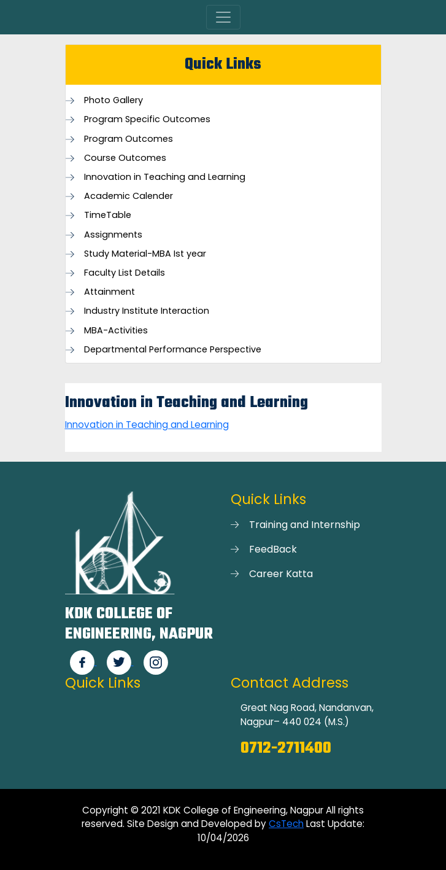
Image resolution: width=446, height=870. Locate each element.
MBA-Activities (116, 330)
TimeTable (107, 215)
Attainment (109, 292)
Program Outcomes (128, 139)
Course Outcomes (125, 158)
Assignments (113, 235)
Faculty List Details (124, 273)
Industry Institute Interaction (146, 311)
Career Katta (281, 574)
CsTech (286, 823)
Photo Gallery (113, 100)
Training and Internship (304, 525)
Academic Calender (128, 196)
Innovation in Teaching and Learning (164, 177)
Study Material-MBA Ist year (145, 254)
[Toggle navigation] (223, 17)
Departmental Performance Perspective (172, 349)
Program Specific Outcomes (147, 119)
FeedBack (273, 549)
